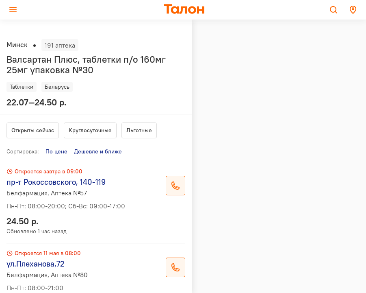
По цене (56, 151)
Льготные (139, 130)
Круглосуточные (90, 130)
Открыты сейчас (32, 130)
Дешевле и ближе (98, 151)
